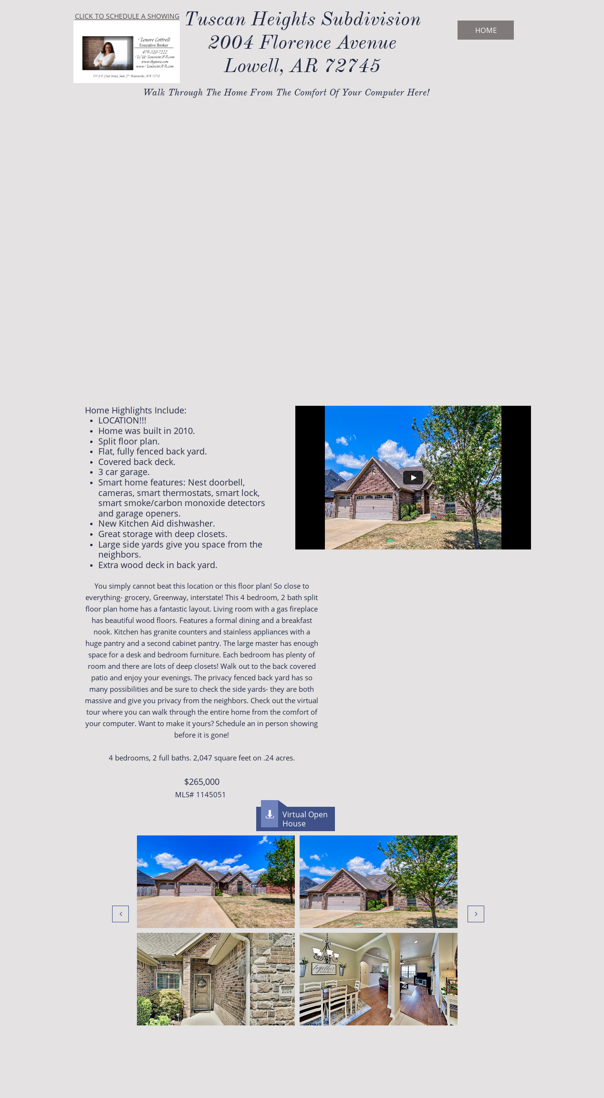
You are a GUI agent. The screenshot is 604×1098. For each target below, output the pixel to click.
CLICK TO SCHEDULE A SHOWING (127, 16)
